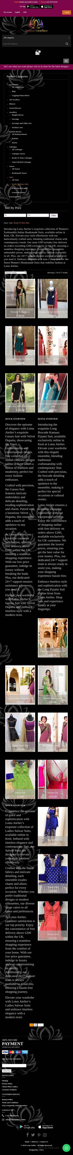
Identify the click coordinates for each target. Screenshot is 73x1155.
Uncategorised (15, 197)
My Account (8, 12)
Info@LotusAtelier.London (28, 2)
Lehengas (13, 147)
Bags (14, 91)
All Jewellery (14, 100)
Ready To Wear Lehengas (22, 158)
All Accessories (18, 87)
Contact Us (44, 1142)
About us (34, 1142)
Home (6, 223)
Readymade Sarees (19, 173)
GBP (24, 12)
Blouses (12, 104)
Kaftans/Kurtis (15, 132)
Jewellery (13, 112)
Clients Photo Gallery (10, 1087)
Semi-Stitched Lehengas (21, 162)
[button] (66, 1148)
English (17, 12)
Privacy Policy (7, 1084)
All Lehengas (17, 149)
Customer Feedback (9, 1090)
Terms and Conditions (10, 1102)
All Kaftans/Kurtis (19, 134)
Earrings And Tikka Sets (22, 123)
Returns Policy (7, 1099)
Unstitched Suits (18, 192)
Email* (14, 1064)
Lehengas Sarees (18, 154)
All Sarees (16, 169)
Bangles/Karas (18, 115)
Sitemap (5, 1081)
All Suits (15, 180)
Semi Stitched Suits (20, 188)
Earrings (15, 119)
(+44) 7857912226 (51, 2)
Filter (54, 216)
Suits (11, 177)
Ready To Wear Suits (20, 184)
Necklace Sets (17, 127)
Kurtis (14, 143)
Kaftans (15, 138)
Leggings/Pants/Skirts (21, 95)
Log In (67, 12)
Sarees (11, 166)
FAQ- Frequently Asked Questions (14, 1106)
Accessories (14, 84)
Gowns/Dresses (15, 108)
